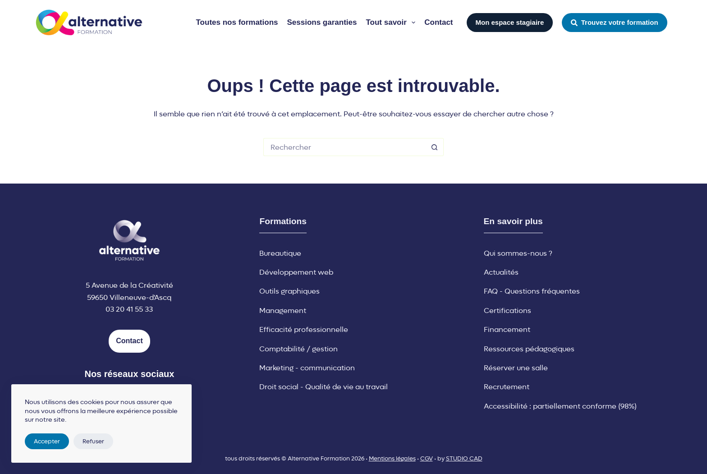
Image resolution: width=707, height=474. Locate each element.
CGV (426, 458)
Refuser (93, 441)
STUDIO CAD (464, 458)
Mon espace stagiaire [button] (510, 22)
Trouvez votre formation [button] (614, 22)
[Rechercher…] (344, 147)
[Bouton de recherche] (435, 147)
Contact (438, 22)
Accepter (47, 441)
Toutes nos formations (237, 22)
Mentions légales (392, 458)
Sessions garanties (322, 22)
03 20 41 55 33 (129, 309)
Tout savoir (392, 22)
